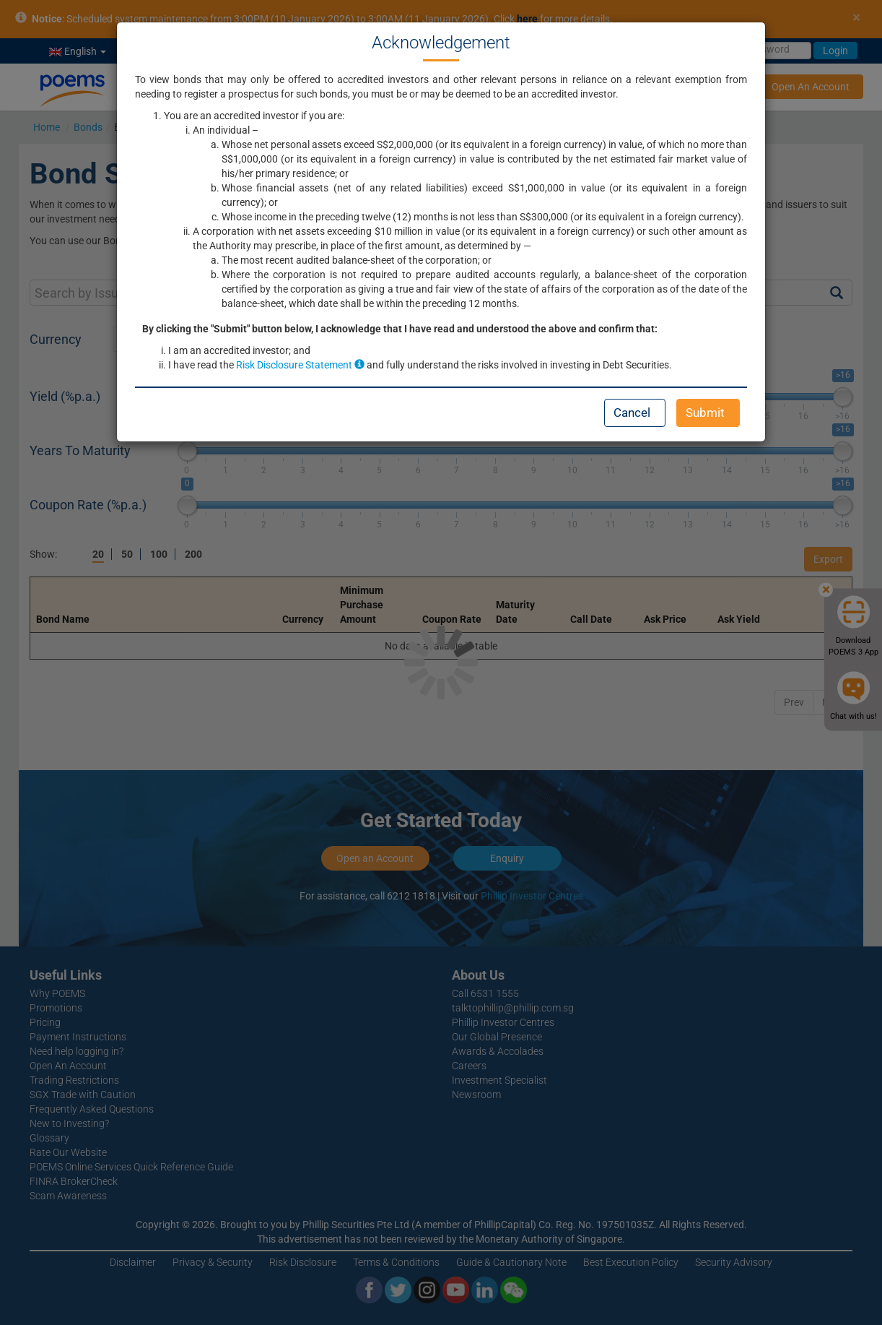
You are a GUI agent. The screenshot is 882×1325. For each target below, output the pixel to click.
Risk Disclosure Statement (300, 365)
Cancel (632, 412)
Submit (705, 412)
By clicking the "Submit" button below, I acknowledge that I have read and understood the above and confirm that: (400, 329)
